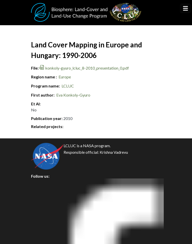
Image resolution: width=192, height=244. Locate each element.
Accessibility (47, 229)
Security (42, 206)
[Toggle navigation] (185, 8)
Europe (65, 76)
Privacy (42, 195)
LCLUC (68, 85)
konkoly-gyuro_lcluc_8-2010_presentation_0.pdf (87, 68)
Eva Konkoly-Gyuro (73, 95)
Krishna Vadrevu (114, 152)
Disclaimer (45, 218)
